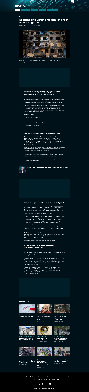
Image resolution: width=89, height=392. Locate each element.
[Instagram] (46, 384)
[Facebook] (43, 384)
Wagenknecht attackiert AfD (33, 125)
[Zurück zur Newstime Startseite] (20, 6)
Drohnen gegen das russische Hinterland (41, 234)
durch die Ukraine (58, 206)
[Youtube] (50, 384)
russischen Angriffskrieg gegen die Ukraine (50, 99)
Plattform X (29, 148)
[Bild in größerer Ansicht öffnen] (44, 44)
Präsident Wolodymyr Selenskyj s (40, 147)
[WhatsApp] (39, 384)
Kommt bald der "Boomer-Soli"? (34, 117)
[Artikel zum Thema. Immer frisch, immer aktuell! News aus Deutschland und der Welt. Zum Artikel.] (44, 169)
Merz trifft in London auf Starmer (34, 120)
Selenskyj (35, 264)
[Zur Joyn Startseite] (72, 1)
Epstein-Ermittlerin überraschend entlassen (37, 122)
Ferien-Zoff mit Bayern (31, 128)
